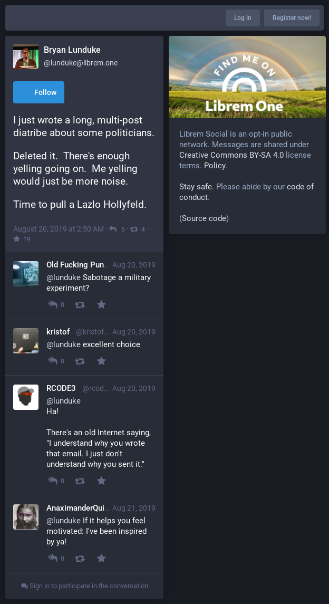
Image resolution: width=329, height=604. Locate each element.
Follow (38, 93)
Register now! (292, 18)
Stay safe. (196, 186)
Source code (204, 218)
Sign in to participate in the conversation (84, 586)
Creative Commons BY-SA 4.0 (231, 155)
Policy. (215, 165)
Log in (242, 18)
